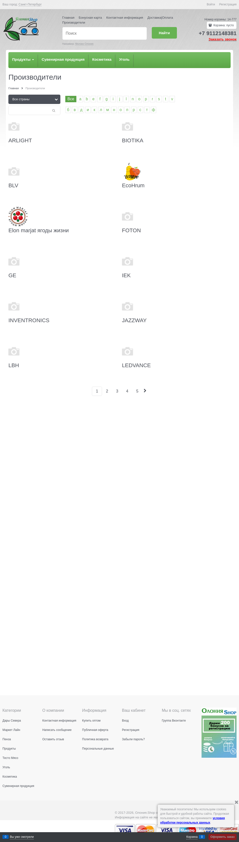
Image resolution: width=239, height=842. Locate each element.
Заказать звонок (223, 39)
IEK (126, 275)
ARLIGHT (20, 140)
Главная (68, 17)
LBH (13, 365)
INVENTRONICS (28, 320)
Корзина (192, 837)
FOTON (131, 230)
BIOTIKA (132, 140)
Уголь (124, 59)
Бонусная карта (90, 17)
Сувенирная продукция (63, 59)
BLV (13, 185)
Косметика (101, 59)
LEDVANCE (136, 365)
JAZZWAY (134, 320)
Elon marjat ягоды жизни (38, 230)
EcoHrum (133, 185)
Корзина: (223, 25)
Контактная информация (124, 17)
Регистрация (228, 4)
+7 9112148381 (218, 33)
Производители (73, 22)
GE (12, 275)
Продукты (23, 59)
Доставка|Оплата (160, 17)
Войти (211, 4)
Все (71, 99)
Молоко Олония (84, 44)
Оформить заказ (222, 837)
